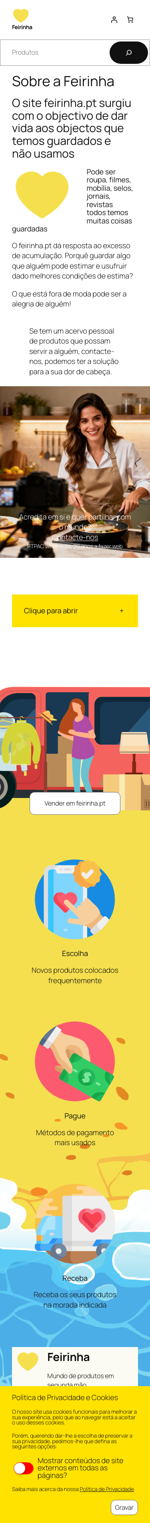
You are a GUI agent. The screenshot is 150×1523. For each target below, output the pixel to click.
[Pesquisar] (129, 52)
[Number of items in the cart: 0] (130, 20)
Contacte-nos (75, 537)
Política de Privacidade (107, 1489)
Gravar (124, 1507)
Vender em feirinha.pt (74, 803)
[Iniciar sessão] (114, 20)
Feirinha (22, 27)
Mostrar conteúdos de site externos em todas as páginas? (68, 1468)
